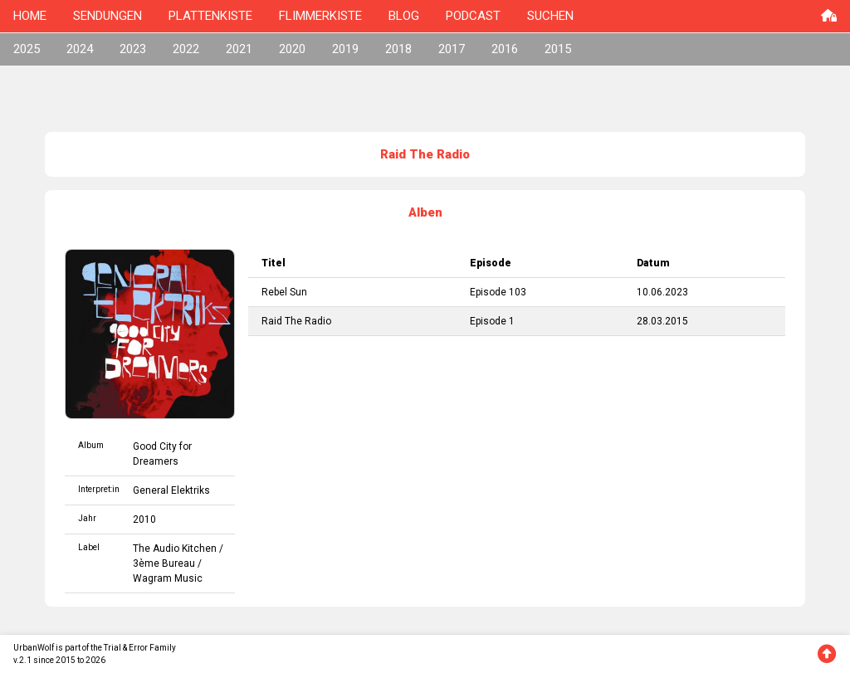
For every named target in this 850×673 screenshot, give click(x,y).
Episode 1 (492, 321)
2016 (504, 48)
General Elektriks (171, 490)
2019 (345, 48)
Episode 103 (498, 292)
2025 (26, 48)
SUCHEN (550, 15)
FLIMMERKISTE (320, 15)
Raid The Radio (296, 321)
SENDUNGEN (107, 15)
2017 (451, 48)
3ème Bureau (164, 563)
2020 (292, 48)
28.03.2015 (662, 321)
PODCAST (473, 15)
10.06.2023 (662, 292)
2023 (133, 48)
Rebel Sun (284, 292)
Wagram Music (168, 578)
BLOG (403, 15)
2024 (79, 48)
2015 (558, 48)
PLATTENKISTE (210, 15)
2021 (239, 48)
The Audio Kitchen (175, 548)
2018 (398, 48)
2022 (186, 48)
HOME (29, 15)
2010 (144, 519)
